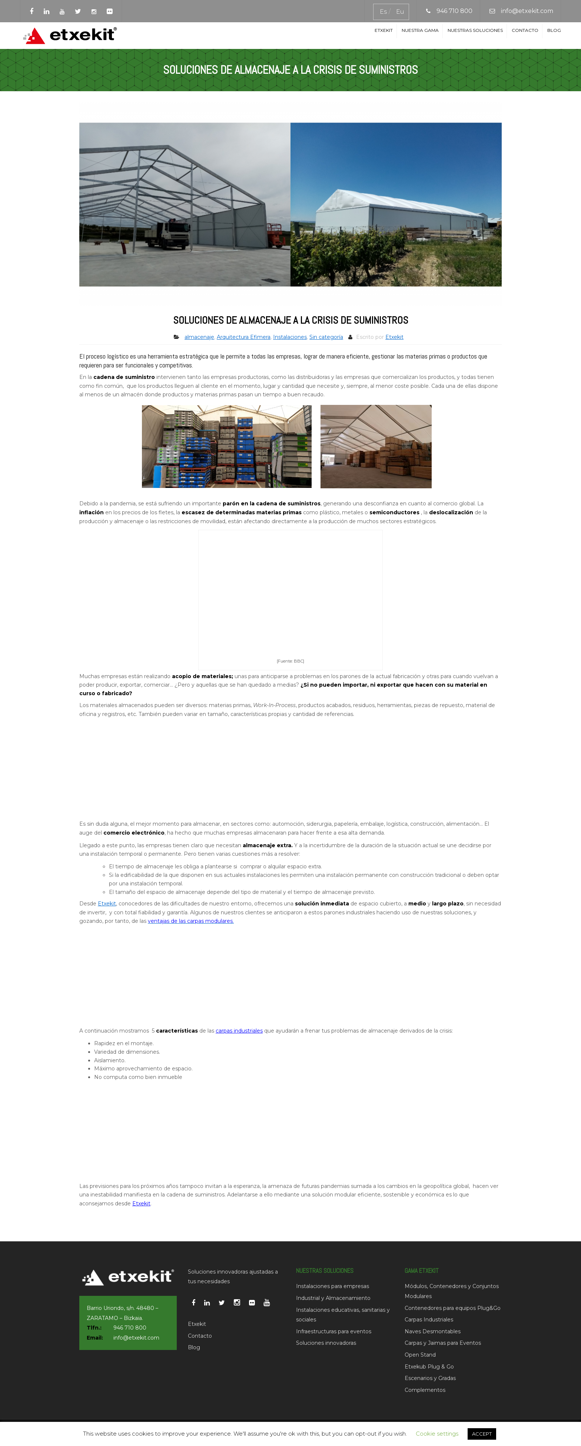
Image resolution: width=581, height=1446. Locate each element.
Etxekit (384, 30)
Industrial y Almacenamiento (333, 1298)
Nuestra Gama (420, 30)
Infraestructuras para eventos (333, 1331)
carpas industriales (239, 1030)
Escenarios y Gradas (430, 1378)
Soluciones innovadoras (326, 1343)
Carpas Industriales (429, 1319)
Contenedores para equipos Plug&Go (453, 1308)
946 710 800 (454, 10)
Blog (554, 30)
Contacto (525, 30)
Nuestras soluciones (475, 30)
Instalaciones (290, 337)
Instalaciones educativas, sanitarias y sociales (343, 1315)
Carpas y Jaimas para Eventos (443, 1343)
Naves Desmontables (433, 1331)
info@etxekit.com (527, 10)
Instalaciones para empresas (332, 1286)
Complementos (425, 1390)
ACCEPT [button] (482, 1434)
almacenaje (199, 337)
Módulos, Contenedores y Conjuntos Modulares (452, 1291)
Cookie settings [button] (437, 1433)
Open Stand (420, 1354)
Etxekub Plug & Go (429, 1366)
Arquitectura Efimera (243, 337)
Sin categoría (326, 337)
